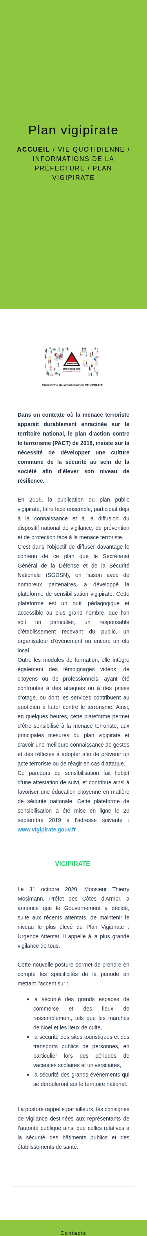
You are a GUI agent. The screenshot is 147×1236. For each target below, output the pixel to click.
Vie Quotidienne (91, 149)
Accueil (33, 149)
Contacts (73, 1233)
